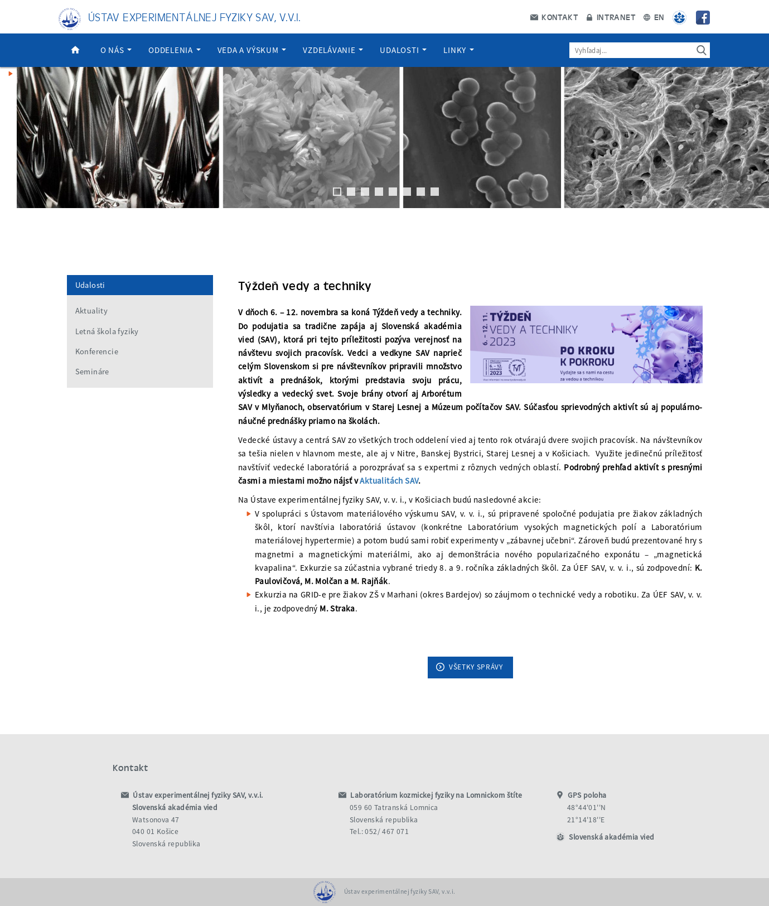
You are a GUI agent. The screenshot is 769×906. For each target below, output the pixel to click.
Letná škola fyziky (107, 331)
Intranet (611, 17)
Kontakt (554, 17)
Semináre (92, 372)
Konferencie (96, 351)
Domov (75, 50)
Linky (458, 50)
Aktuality (91, 311)
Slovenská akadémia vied (611, 837)
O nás (116, 50)
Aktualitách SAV (389, 480)
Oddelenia (174, 50)
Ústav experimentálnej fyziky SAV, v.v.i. (194, 16)
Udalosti (403, 50)
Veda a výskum (252, 50)
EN (654, 17)
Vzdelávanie (333, 50)
